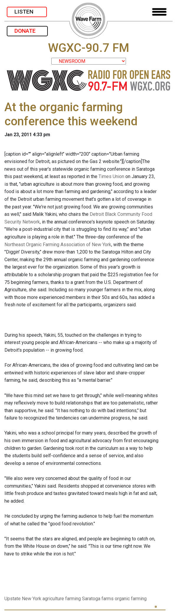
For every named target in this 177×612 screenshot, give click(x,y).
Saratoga (91, 598)
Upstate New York (22, 598)
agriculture (53, 598)
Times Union (111, 176)
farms (107, 598)
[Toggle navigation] (159, 12)
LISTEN (26, 11)
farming (73, 598)
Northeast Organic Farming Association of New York (57, 244)
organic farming (131, 598)
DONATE (27, 30)
